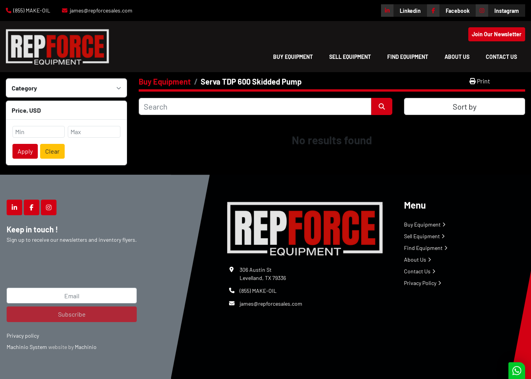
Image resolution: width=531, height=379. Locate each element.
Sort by (464, 106)
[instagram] (500, 10)
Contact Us (501, 56)
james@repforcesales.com (101, 10)
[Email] (72, 295)
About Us (457, 56)
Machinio (86, 347)
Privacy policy (23, 335)
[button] (293, 57)
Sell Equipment (350, 56)
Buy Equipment (293, 56)
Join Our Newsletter (497, 34)
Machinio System (27, 347)
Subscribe (72, 314)
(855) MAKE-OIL (31, 10)
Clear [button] (52, 151)
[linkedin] (404, 10)
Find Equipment (407, 56)
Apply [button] (25, 151)
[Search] (255, 106)
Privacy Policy (420, 283)
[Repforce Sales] (305, 227)
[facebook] (451, 10)
